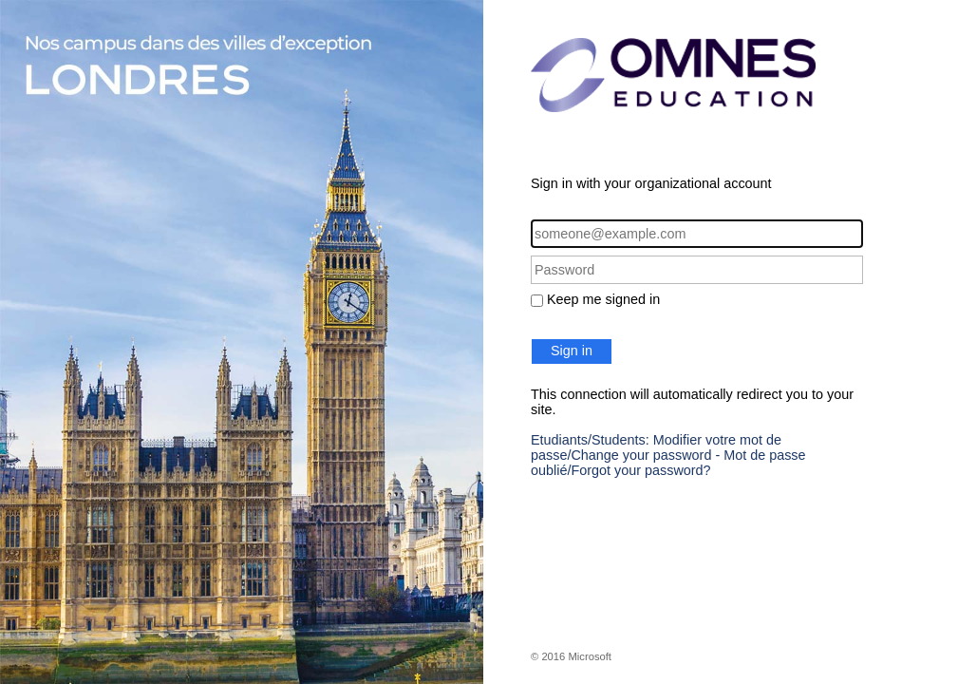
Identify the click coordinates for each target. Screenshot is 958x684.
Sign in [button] (571, 350)
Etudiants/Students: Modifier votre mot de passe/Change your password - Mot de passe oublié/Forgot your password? (668, 455)
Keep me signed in (603, 299)
